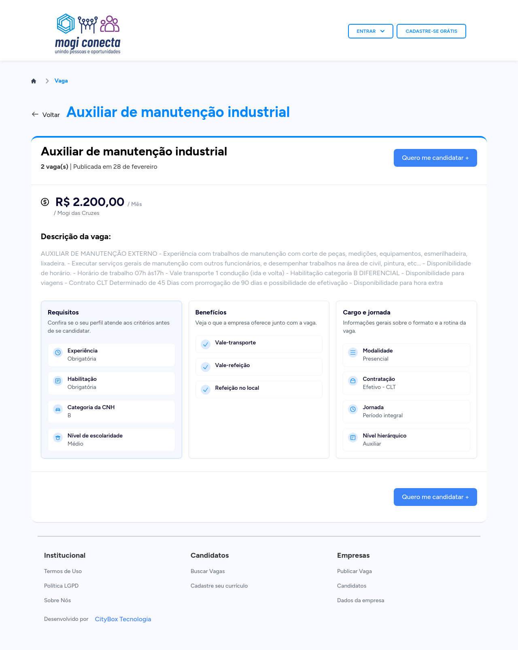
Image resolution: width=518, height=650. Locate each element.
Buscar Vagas (208, 571)
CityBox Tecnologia (123, 619)
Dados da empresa (360, 600)
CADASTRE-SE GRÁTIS (431, 31)
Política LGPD (61, 585)
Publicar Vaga (354, 571)
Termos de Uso (63, 571)
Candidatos (351, 585)
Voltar (45, 114)
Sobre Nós (57, 600)
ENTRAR (371, 31)
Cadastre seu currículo (219, 585)
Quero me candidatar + (435, 157)
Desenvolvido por (66, 619)
